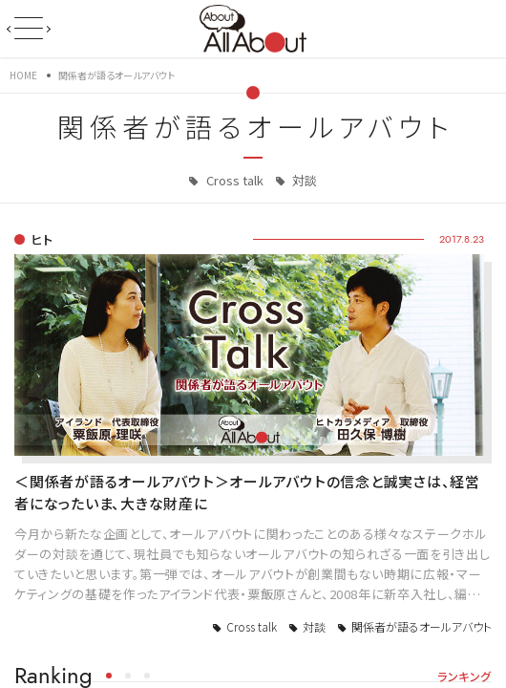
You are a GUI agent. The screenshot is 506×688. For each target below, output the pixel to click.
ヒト (42, 239)
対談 (303, 180)
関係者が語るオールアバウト (421, 626)
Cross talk (233, 180)
